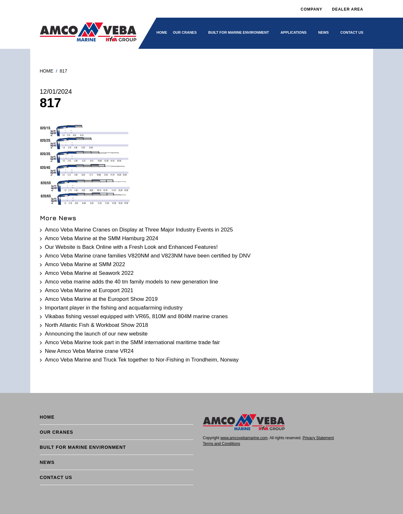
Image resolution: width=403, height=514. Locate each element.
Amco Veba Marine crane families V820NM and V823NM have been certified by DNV (148, 256)
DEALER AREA (347, 9)
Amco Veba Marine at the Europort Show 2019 (101, 299)
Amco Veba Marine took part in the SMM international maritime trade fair (132, 342)
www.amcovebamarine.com (244, 438)
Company (311, 9)
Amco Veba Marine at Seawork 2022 (89, 273)
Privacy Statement (318, 438)
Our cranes (185, 32)
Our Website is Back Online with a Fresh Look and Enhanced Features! (131, 247)
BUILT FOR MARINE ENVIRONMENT (238, 32)
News (323, 32)
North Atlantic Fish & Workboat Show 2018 (96, 325)
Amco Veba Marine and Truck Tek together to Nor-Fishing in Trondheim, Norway (142, 360)
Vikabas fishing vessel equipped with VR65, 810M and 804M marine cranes (136, 316)
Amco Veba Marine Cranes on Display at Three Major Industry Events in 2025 (139, 230)
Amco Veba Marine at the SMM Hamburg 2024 (101, 238)
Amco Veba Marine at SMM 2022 (85, 264)
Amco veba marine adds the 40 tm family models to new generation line (131, 282)
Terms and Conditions (221, 443)
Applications (293, 32)
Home (162, 32)
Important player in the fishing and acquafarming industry (114, 308)
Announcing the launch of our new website (96, 334)
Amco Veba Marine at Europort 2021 (89, 290)
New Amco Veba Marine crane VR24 (89, 351)
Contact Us (351, 32)
